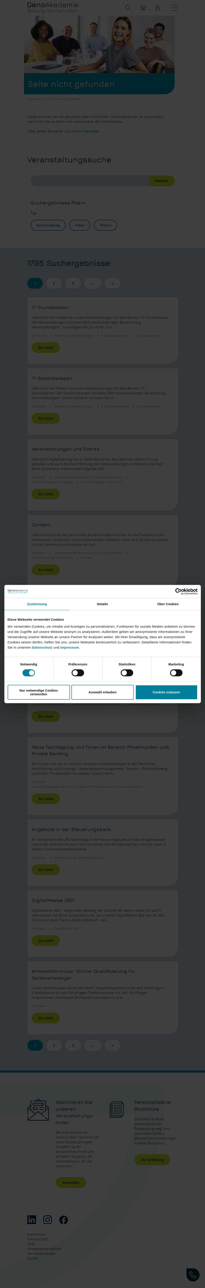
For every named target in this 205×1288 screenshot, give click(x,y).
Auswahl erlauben (102, 692)
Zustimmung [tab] (37, 604)
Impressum (69, 647)
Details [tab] (102, 604)
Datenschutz (42, 647)
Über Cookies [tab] (168, 604)
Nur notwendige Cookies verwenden (38, 692)
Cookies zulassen (166, 692)
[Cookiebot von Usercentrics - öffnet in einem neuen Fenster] (178, 591)
